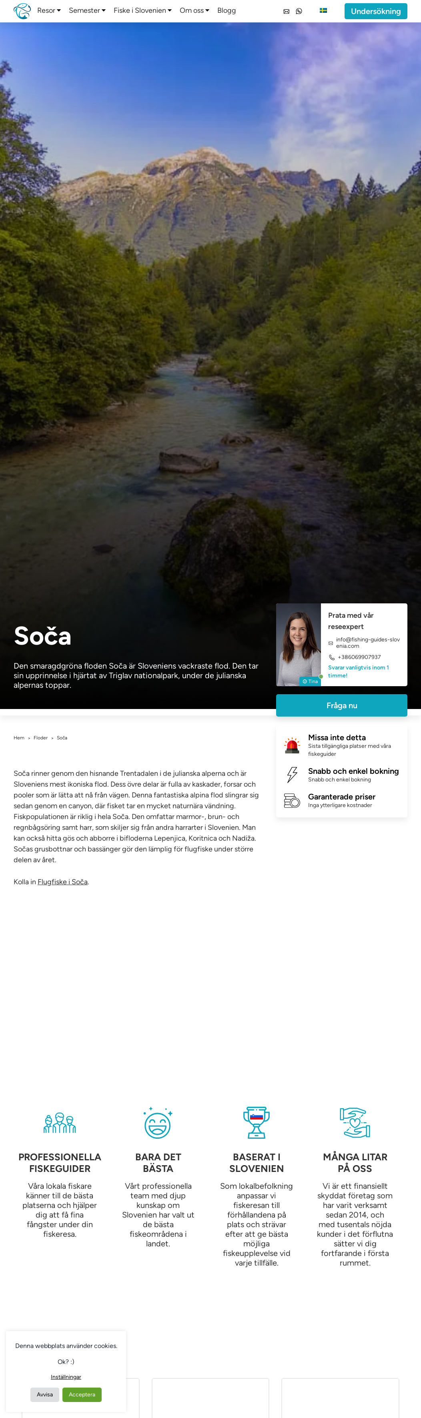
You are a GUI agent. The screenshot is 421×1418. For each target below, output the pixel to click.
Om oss (192, 10)
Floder (41, 738)
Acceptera (82, 1394)
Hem (19, 738)
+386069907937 (354, 657)
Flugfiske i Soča (63, 881)
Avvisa (45, 1394)
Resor (46, 10)
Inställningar (66, 1377)
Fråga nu (342, 705)
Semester (84, 10)
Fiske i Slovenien (140, 10)
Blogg (226, 10)
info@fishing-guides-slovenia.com (364, 643)
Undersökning (376, 11)
